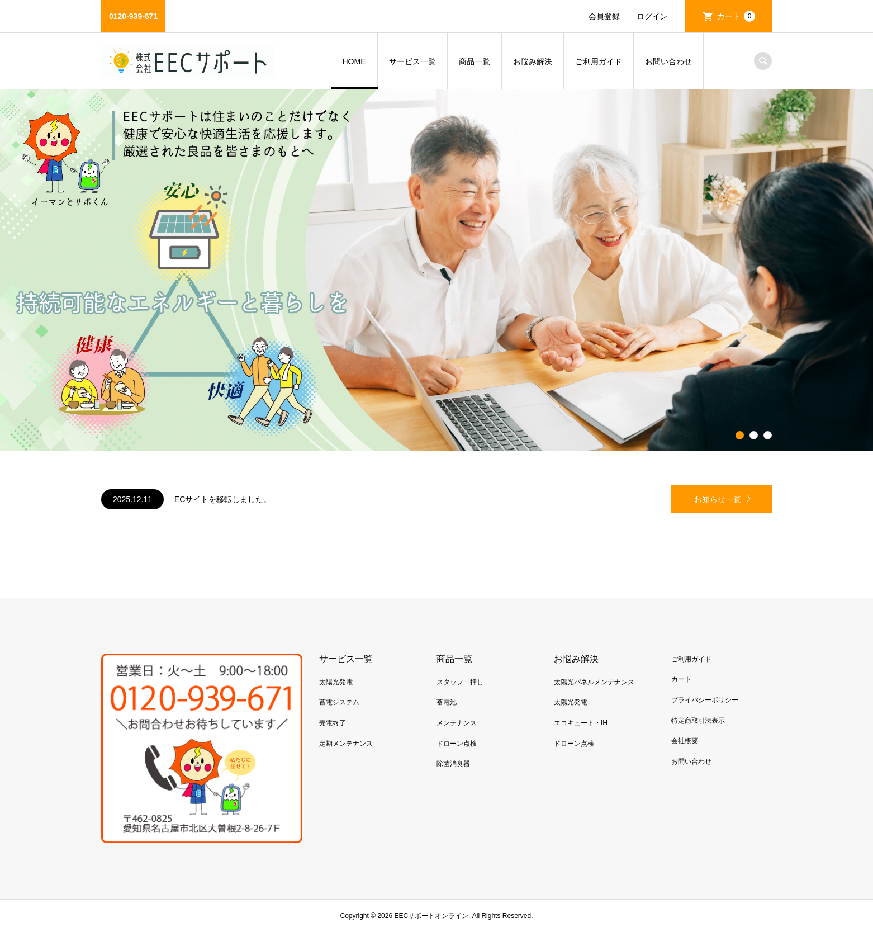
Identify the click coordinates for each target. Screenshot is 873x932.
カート (736, 16)
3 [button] (768, 435)
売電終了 (332, 723)
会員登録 (604, 16)
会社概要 (684, 741)
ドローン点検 (456, 744)
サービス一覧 (412, 61)
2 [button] (754, 435)
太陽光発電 (336, 682)
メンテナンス (456, 723)
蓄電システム (339, 702)
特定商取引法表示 (698, 721)
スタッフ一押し (459, 682)
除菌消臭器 (453, 764)
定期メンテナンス (346, 744)
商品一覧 (474, 61)
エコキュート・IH (581, 723)
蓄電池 (446, 702)
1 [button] (740, 435)
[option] (436, 270)
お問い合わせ (668, 61)
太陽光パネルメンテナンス (594, 682)
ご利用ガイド (598, 61)
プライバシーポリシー (704, 700)
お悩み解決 (532, 61)
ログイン (652, 16)
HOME (354, 61)
